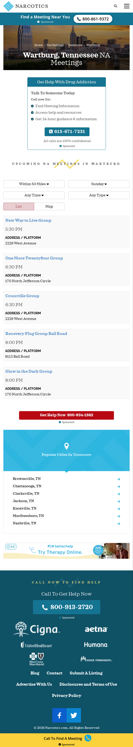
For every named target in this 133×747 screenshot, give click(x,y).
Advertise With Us (34, 684)
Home (38, 45)
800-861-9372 (93, 19)
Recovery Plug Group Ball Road (36, 333)
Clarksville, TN (26, 493)
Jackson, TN (23, 501)
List (18, 206)
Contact (54, 673)
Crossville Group (22, 296)
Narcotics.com (56, 728)
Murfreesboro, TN (28, 516)
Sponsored (66, 744)
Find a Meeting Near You (45, 17)
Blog (35, 673)
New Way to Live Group (28, 220)
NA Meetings (55, 45)
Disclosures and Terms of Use (88, 684)
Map (49, 206)
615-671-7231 (67, 131)
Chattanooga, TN (27, 486)
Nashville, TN (24, 523)
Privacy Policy (66, 695)
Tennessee (75, 45)
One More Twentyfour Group (34, 258)
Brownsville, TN (27, 479)
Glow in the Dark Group (28, 371)
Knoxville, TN (25, 508)
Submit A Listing (86, 673)
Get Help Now (66, 415)
